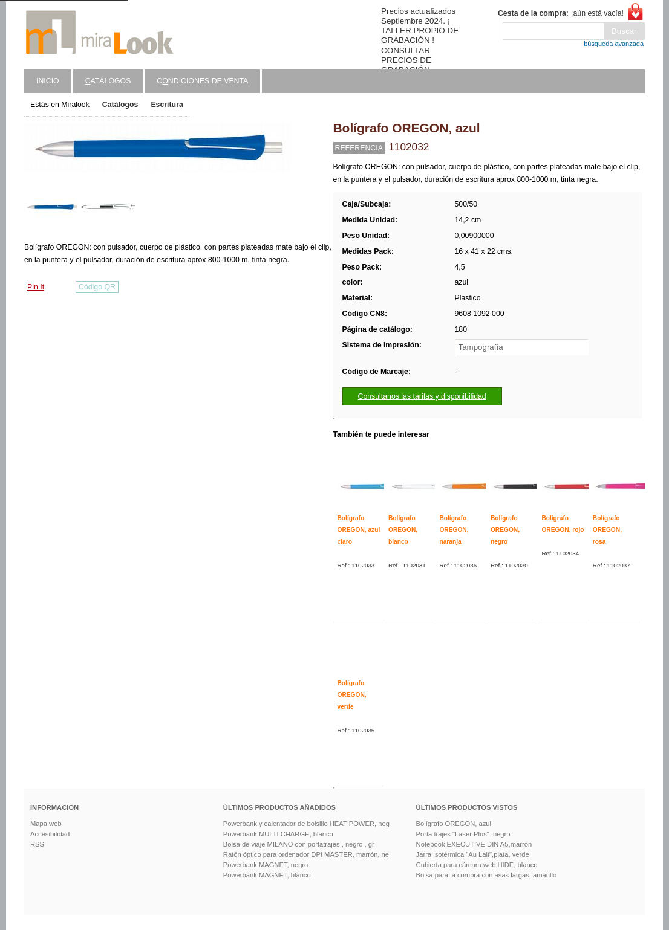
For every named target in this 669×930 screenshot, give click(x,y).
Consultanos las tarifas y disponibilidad (422, 396)
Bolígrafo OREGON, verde (352, 695)
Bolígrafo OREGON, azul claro (359, 530)
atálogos (108, 81)
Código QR (97, 287)
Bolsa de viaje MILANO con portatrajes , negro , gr (298, 844)
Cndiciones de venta (202, 81)
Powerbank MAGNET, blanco (267, 875)
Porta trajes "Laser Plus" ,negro (463, 834)
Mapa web (46, 823)
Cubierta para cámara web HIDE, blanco (477, 864)
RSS (37, 844)
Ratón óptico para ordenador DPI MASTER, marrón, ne (306, 854)
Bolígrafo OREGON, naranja (453, 530)
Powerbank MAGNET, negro (265, 864)
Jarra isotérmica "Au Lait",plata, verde (472, 854)
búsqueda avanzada (614, 43)
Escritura (167, 104)
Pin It (35, 287)
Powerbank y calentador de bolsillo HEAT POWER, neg (306, 823)
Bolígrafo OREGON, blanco (402, 530)
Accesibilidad (50, 834)
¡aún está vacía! (561, 13)
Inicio (47, 81)
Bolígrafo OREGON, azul (453, 823)
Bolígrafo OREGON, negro (505, 530)
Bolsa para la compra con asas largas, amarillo (486, 875)
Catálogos (120, 104)
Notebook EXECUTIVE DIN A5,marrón (474, 844)
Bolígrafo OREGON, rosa (607, 530)
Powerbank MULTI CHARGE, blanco (278, 834)
